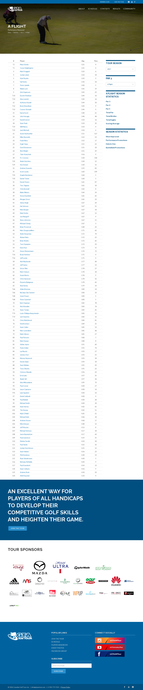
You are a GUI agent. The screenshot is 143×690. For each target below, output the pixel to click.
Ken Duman (24, 165)
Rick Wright (24, 151)
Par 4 (108, 105)
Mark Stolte (24, 213)
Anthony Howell (25, 102)
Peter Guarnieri (25, 299)
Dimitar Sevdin (25, 441)
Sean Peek (23, 123)
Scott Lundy (24, 172)
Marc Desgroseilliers (27, 230)
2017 (120, 69)
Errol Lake (23, 375)
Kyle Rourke (24, 78)
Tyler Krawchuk (25, 154)
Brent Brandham (25, 106)
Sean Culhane (25, 469)
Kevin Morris (24, 275)
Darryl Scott (24, 113)
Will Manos (24, 127)
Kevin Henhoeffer (26, 134)
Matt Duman (24, 341)
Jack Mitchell (24, 130)
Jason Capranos (25, 389)
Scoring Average (112, 123)
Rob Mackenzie (25, 261)
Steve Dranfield (25, 196)
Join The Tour (119, 2)
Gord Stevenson (26, 147)
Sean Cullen (24, 327)
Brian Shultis (24, 241)
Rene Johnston (25, 220)
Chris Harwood (25, 279)
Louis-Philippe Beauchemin (29, 313)
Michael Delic (24, 417)
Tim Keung (24, 410)
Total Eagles (111, 120)
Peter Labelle (24, 85)
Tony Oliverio (24, 369)
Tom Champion (25, 244)
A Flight (120, 84)
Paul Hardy (23, 445)
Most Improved (112, 136)
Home (9, 32)
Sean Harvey (24, 407)
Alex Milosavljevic (26, 382)
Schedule (92, 9)
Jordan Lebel (24, 75)
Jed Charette (24, 317)
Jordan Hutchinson (26, 448)
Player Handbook (59, 645)
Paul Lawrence (25, 438)
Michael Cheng (25, 223)
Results (116, 9)
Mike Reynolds (25, 137)
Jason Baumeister (26, 434)
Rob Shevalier (24, 306)
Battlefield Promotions (115, 147)
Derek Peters (24, 182)
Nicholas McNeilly (26, 462)
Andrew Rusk (24, 472)
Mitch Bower (24, 424)
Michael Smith (25, 403)
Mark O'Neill (24, 413)
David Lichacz (24, 324)
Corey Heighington (26, 68)
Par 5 (108, 109)
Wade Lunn (24, 89)
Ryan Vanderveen (26, 458)
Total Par (110, 112)
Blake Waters (24, 192)
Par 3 (22, 32)
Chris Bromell (24, 189)
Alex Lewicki (24, 99)
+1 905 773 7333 (53, 687)
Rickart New (24, 237)
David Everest (25, 120)
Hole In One (111, 144)
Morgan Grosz (25, 199)
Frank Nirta (24, 140)
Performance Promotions (116, 140)
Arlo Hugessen (25, 92)
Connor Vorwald (25, 109)
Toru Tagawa (24, 185)
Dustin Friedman (25, 96)
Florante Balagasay (26, 282)
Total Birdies (111, 116)
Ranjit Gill (23, 379)
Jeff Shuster (24, 427)
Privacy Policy (65, 687)
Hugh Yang (24, 144)
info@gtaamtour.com (38, 687)
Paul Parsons (24, 337)
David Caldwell (25, 396)
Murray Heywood (26, 358)
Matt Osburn (24, 272)
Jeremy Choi (24, 355)
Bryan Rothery (25, 254)
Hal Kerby (23, 82)
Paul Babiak (24, 400)
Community (129, 9)
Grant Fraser (24, 296)
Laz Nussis (23, 351)
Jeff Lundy (23, 258)
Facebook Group (59, 651)
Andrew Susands (26, 168)
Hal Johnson (24, 206)
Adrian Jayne (24, 344)
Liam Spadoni (24, 393)
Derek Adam (24, 362)
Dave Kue (23, 248)
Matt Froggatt (25, 71)
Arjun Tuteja (24, 310)
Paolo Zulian (24, 348)
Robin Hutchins (25, 161)
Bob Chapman (25, 303)
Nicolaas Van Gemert (27, 293)
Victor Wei (23, 268)
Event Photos (57, 648)
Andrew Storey (25, 420)
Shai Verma (24, 286)
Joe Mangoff (24, 216)
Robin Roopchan (25, 234)
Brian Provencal (25, 227)
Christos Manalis (26, 372)
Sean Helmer (24, 451)
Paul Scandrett (25, 465)
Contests (105, 9)
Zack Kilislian (24, 365)
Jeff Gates (23, 265)
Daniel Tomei (24, 178)
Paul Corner (24, 386)
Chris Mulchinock (26, 320)
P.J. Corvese (24, 158)
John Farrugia (24, 116)
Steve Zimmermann (27, 251)
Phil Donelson (25, 455)
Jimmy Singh (24, 203)
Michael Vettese (26, 431)
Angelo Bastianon (26, 175)
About (81, 9)
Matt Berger (24, 210)
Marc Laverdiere (25, 331)
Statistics (15, 32)
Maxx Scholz (24, 64)
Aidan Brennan (25, 289)
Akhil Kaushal (24, 476)
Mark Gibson (24, 334)
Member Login (104, 2)
